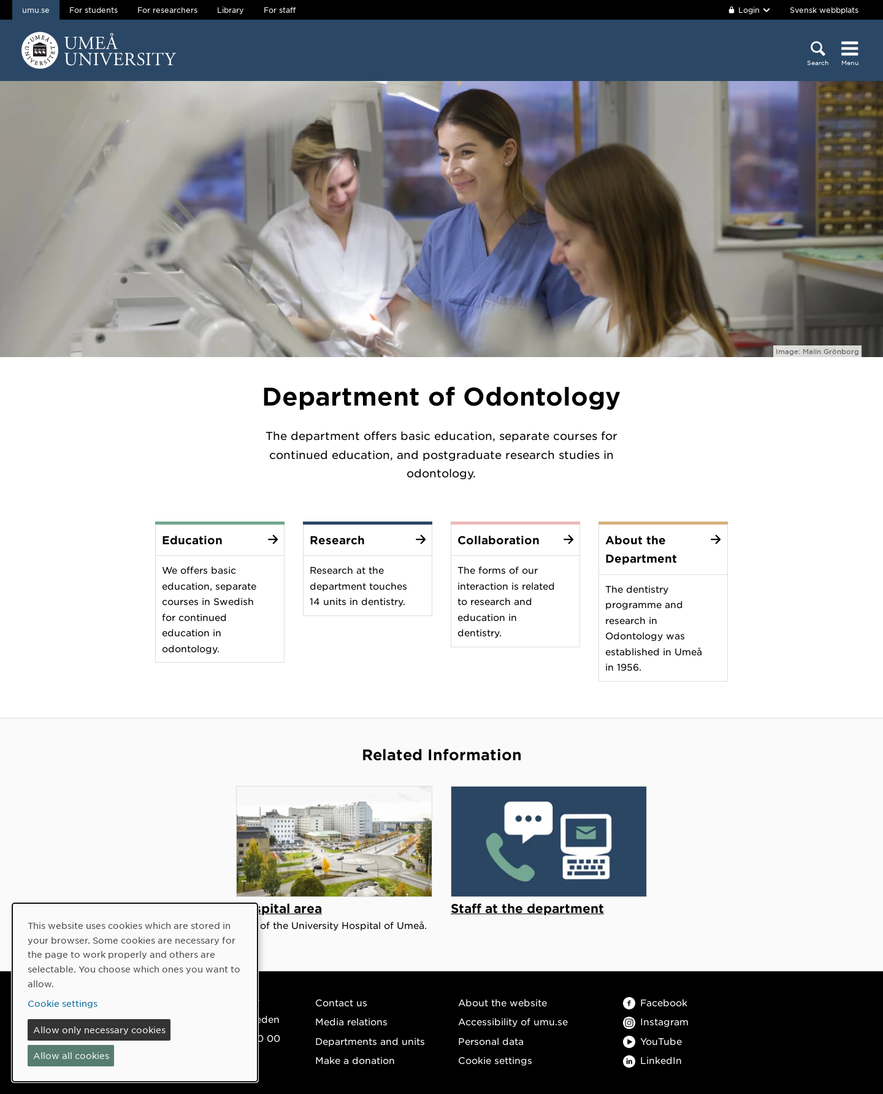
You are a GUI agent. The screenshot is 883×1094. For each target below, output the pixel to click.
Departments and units (370, 1041)
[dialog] (135, 992)
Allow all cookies (71, 1055)
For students (93, 10)
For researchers (167, 10)
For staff (280, 10)
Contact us (341, 1002)
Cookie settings (495, 1060)
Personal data (491, 1041)
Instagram (656, 1021)
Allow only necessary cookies (99, 1029)
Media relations (351, 1021)
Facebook (655, 1002)
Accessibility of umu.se (513, 1021)
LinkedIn (652, 1060)
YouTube (652, 1041)
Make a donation (355, 1060)
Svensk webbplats (824, 10)
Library (230, 10)
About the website (502, 1002)
